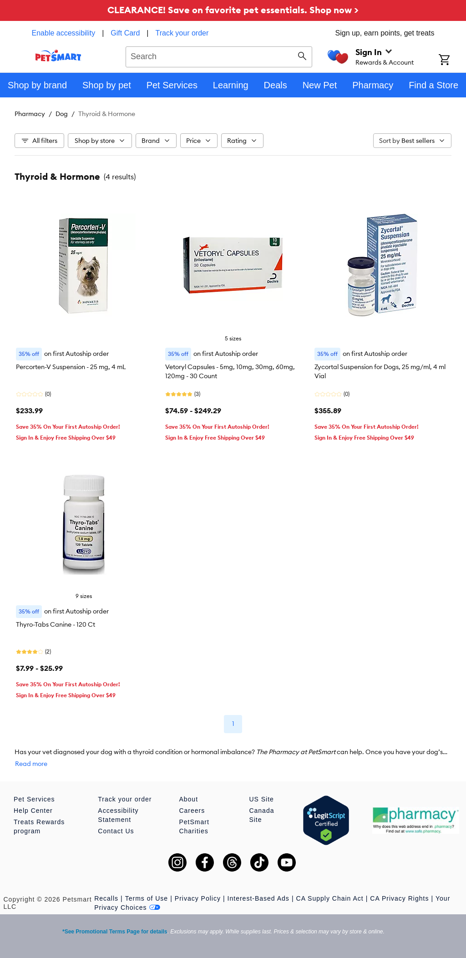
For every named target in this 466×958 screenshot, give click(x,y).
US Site (261, 799)
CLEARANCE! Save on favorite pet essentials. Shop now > (233, 9)
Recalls (106, 898)
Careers (192, 810)
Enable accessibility (64, 33)
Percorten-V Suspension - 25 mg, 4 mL (71, 367)
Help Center (33, 810)
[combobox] (219, 55)
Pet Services (34, 799)
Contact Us (116, 831)
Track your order (182, 33)
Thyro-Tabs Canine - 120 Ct (55, 624)
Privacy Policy (198, 898)
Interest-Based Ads (258, 898)
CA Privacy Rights (399, 898)
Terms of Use (146, 898)
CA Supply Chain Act (330, 898)
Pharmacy (30, 114)
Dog (62, 114)
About (188, 799)
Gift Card (125, 33)
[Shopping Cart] (452, 60)
